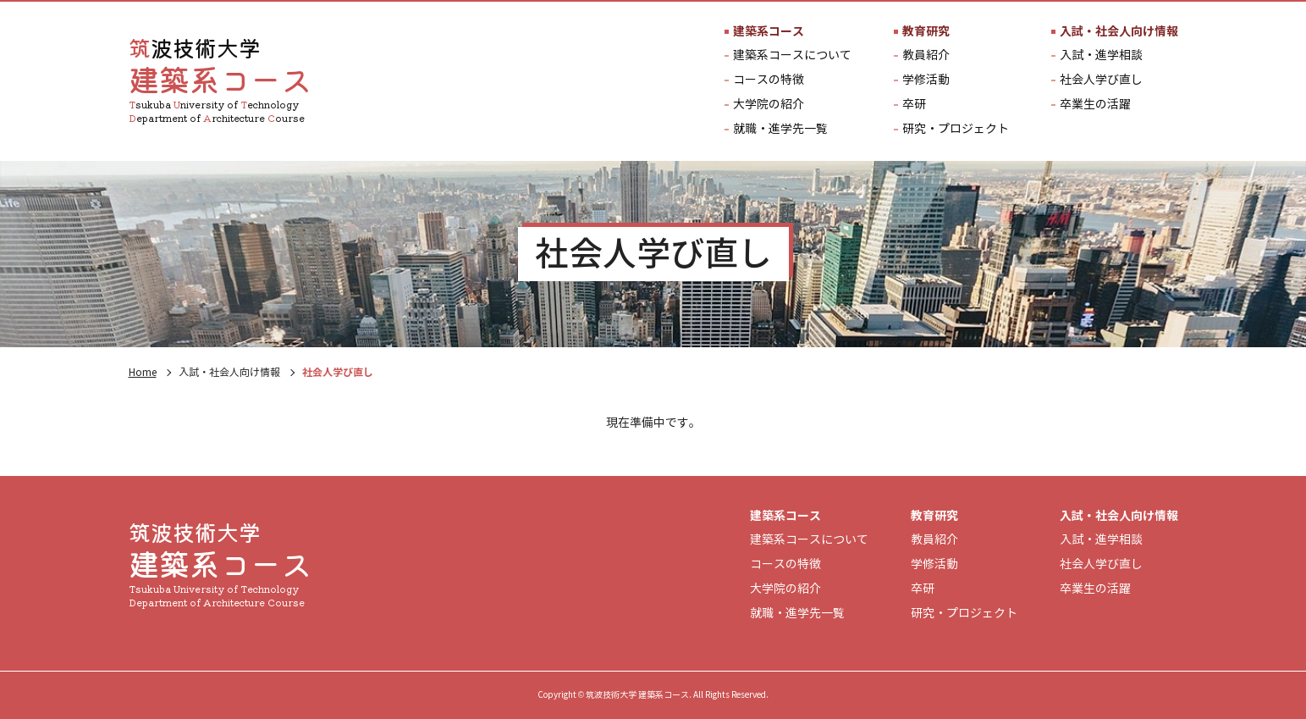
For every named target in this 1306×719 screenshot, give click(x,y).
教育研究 (926, 31)
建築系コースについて (792, 56)
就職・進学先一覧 (780, 130)
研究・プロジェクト (955, 130)
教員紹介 (926, 56)
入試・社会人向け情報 (1119, 31)
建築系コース (768, 31)
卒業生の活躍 (1095, 105)
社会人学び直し (1101, 80)
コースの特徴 (768, 80)
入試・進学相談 (1101, 56)
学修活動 (926, 80)
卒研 (914, 105)
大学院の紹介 (768, 105)
